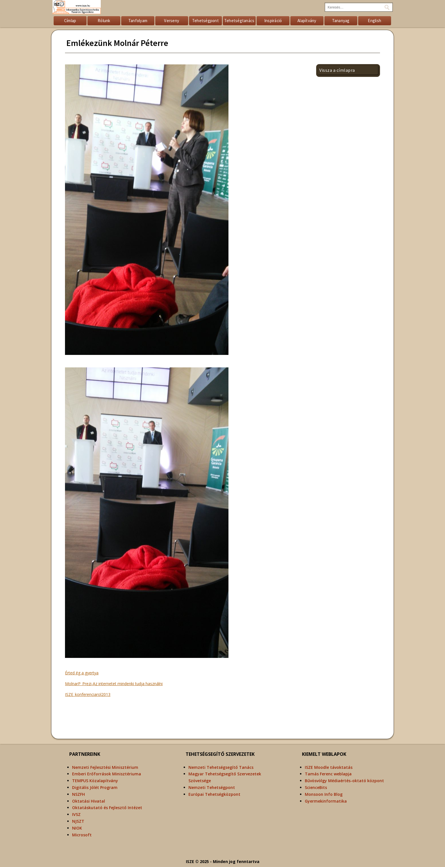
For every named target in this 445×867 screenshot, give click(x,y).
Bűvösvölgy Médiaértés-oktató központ (344, 780)
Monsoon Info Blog (324, 794)
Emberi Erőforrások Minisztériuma (106, 773)
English (374, 20)
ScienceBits (316, 787)
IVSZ (76, 814)
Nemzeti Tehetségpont (211, 787)
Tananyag (341, 20)
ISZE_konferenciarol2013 (87, 694)
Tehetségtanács (239, 20)
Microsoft (82, 834)
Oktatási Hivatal (88, 801)
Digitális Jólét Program (94, 787)
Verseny (171, 20)
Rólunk (104, 20)
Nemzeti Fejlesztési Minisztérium (105, 767)
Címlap (70, 20)
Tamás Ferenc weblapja (328, 773)
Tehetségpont (205, 20)
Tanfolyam (137, 20)
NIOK (77, 828)
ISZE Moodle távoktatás (328, 767)
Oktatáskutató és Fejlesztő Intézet (107, 807)
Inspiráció (273, 20)
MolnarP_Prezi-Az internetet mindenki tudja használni (114, 683)
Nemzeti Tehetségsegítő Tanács (220, 767)
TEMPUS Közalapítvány (95, 780)
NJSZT (78, 821)
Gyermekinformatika (326, 801)
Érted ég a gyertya (81, 672)
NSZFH (78, 794)
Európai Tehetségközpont (214, 794)
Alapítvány (306, 20)
